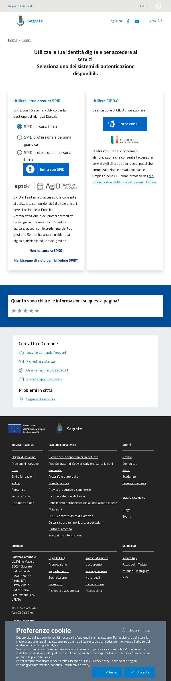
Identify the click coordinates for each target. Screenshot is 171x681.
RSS (125, 577)
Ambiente (55, 470)
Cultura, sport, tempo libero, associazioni (76, 522)
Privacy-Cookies (96, 571)
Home (12, 40)
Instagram (142, 570)
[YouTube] (135, 20)
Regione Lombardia (21, 6)
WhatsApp (129, 558)
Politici (16, 483)
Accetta (142, 672)
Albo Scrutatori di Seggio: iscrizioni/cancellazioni (81, 463)
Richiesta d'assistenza (64, 590)
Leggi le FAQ (57, 558)
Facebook (129, 564)
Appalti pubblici (59, 483)
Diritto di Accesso (60, 528)
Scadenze (129, 476)
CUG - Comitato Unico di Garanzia (71, 515)
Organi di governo (24, 457)
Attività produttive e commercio (70, 489)
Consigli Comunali (134, 483)
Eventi (126, 516)
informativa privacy (76, 664)
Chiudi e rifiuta (137, 630)
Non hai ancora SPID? (46, 250)
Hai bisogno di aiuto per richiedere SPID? (46, 260)
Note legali (93, 577)
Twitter (143, 564)
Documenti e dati (23, 502)
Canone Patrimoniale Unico (67, 496)
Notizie (127, 457)
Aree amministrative (25, 463)
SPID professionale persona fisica (47, 152)
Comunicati (129, 463)
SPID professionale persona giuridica (47, 137)
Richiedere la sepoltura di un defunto (73, 457)
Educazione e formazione (66, 535)
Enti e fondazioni (23, 476)
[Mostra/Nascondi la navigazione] (9, 18)
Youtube (127, 570)
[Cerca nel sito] (160, 21)
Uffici (15, 470)
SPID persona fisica (40, 126)
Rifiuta (109, 672)
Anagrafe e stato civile (63, 476)
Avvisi (126, 470)
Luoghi (126, 509)
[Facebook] (126, 20)
